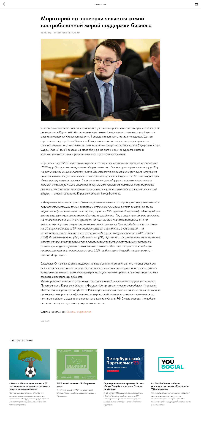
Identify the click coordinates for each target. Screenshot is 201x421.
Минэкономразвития (78, 311)
